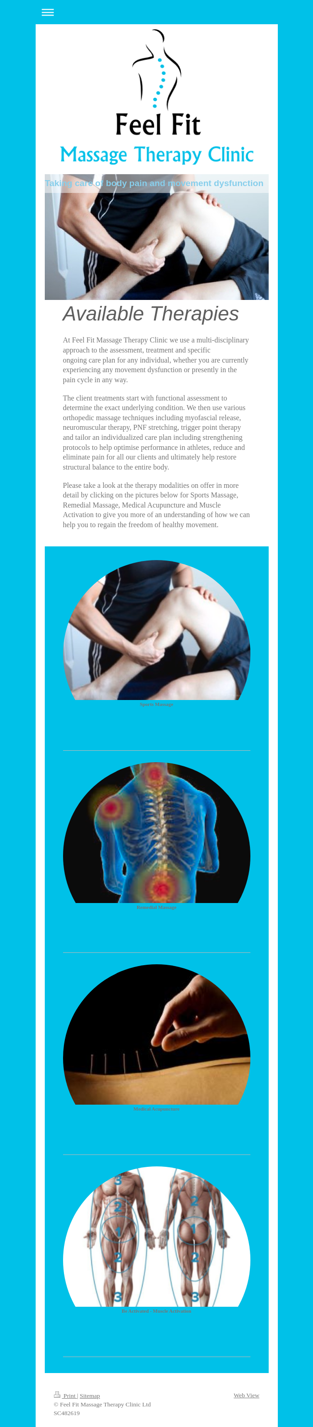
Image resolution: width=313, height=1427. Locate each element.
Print (65, 1395)
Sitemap (90, 1395)
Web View (247, 1395)
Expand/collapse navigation (157, 12)
